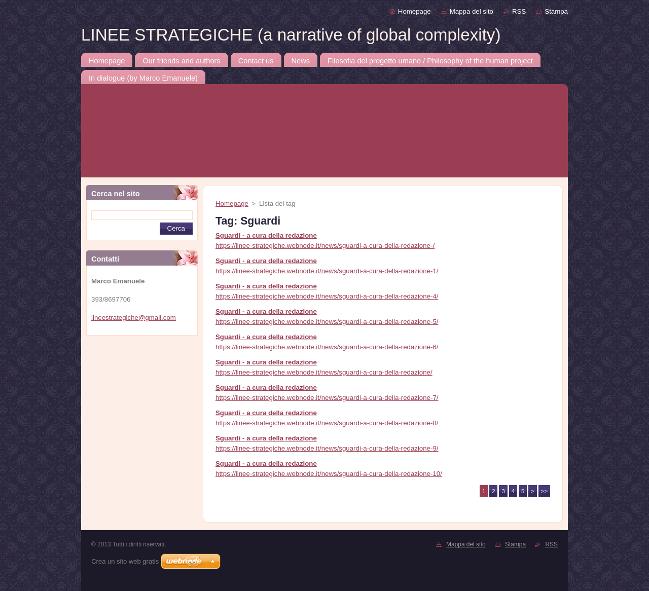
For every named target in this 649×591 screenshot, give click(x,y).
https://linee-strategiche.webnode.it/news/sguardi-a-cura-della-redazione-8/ (326, 423)
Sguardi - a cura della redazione (266, 235)
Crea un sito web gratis (125, 561)
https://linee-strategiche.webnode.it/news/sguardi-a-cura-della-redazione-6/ (326, 347)
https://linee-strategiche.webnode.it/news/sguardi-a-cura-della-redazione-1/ (326, 271)
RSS (519, 11)
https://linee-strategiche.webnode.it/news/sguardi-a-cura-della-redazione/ (323, 372)
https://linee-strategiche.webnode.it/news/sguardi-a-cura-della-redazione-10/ (328, 473)
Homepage (414, 11)
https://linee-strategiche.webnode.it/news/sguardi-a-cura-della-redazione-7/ (326, 397)
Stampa (556, 11)
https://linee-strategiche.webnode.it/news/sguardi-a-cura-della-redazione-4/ (326, 296)
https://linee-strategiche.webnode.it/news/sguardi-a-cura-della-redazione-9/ (326, 448)
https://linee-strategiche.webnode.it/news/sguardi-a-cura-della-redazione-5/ (326, 321)
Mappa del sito (471, 11)
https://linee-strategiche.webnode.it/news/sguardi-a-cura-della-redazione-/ (325, 245)
